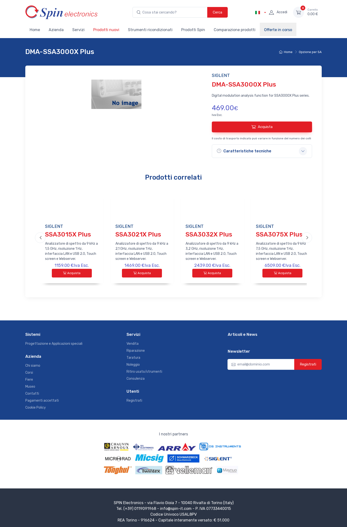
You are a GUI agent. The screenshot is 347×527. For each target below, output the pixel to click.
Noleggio (133, 363)
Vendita (133, 342)
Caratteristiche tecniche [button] (244, 151)
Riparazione (136, 349)
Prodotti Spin (193, 29)
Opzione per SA (310, 52)
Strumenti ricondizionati (150, 29)
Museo (30, 385)
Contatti (32, 392)
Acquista (262, 127)
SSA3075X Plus (279, 234)
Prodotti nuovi (106, 29)
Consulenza (136, 377)
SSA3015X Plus (68, 234)
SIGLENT (54, 226)
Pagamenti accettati (42, 399)
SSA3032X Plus (209, 234)
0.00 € (312, 12)
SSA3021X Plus (138, 234)
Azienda (56, 29)
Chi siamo (32, 364)
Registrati (134, 399)
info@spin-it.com (176, 506)
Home (35, 29)
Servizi (78, 29)
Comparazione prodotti (234, 29)
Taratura (133, 356)
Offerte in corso (278, 29)
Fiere (29, 378)
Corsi (29, 371)
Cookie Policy (35, 406)
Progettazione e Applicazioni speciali (53, 342)
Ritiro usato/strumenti (144, 370)
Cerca (217, 12)
